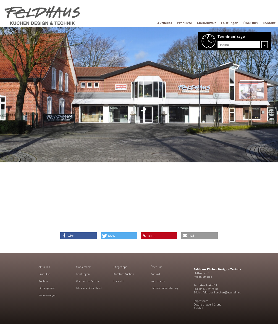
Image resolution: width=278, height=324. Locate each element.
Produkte (44, 274)
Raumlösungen (48, 295)
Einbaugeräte (47, 288)
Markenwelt (83, 267)
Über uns (156, 267)
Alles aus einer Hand (89, 288)
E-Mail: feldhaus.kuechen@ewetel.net (217, 292)
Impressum (158, 281)
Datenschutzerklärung (164, 288)
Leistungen (83, 274)
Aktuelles (44, 267)
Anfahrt (198, 308)
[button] (78, 235)
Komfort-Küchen (123, 274)
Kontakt (155, 274)
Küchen (43, 281)
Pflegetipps (120, 267)
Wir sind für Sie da (87, 281)
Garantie (118, 281)
